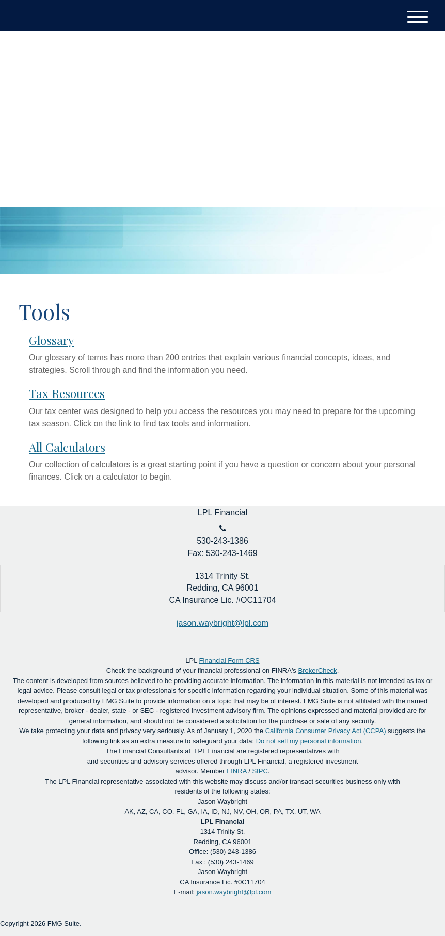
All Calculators (67, 447)
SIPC (259, 771)
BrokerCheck (317, 670)
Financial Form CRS (229, 660)
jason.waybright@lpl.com (234, 892)
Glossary (51, 340)
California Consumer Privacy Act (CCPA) (325, 731)
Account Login (387, 67)
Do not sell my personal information (308, 741)
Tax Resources (67, 393)
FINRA (236, 771)
